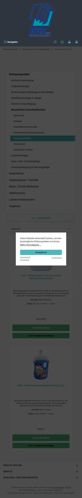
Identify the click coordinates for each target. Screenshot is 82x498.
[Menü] (11, 42)
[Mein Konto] (69, 42)
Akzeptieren (41, 252)
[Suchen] (55, 42)
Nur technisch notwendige (25, 258)
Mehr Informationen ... (30, 245)
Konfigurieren (57, 258)
